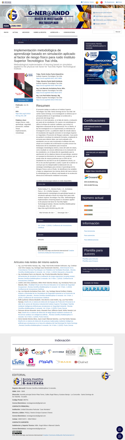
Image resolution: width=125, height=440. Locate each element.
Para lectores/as (89, 231)
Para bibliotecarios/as (91, 240)
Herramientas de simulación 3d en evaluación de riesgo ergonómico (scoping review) (46, 276)
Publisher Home (87, 2)
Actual (15, 32)
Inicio (17, 40)
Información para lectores (102, 12)
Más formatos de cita (46, 213)
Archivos (25, 32)
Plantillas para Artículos (90, 259)
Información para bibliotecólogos (105, 20)
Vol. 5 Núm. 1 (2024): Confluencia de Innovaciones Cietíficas (50, 40)
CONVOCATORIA (69, 32)
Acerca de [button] (54, 32)
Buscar (118, 32)
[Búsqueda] (103, 32)
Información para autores (102, 16)
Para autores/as (89, 235)
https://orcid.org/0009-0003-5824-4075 (49, 92)
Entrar (119, 2)
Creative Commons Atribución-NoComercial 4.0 (58, 435)
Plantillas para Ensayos (90, 261)
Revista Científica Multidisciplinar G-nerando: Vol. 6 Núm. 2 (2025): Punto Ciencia (46, 325)
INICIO (6, 32)
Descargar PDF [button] (23, 100)
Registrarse (109, 2)
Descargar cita (63, 213)
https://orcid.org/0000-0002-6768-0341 (49, 100)
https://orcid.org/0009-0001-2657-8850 (49, 78)
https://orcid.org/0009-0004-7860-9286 (49, 85)
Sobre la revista (40, 32)
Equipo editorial (99, 24)
